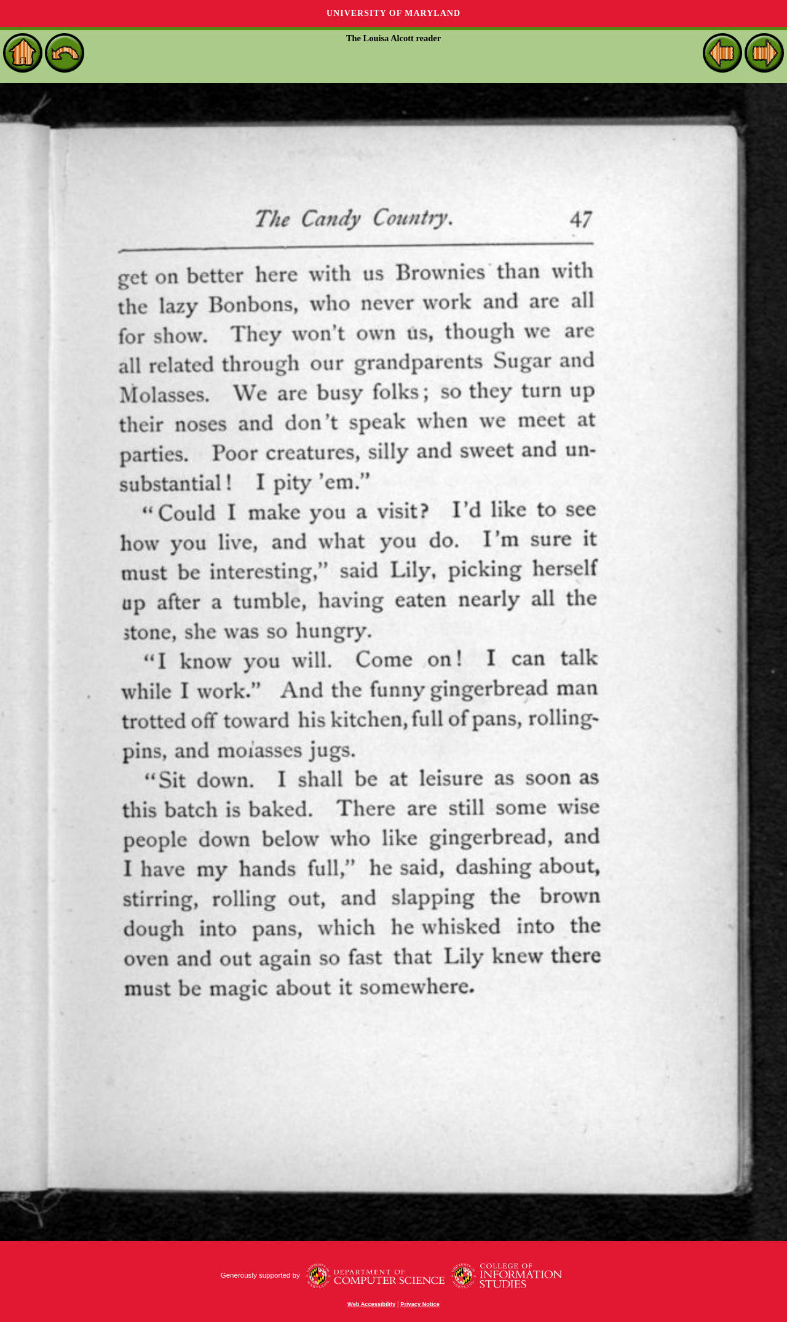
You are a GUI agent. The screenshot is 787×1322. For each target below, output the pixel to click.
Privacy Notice (420, 1304)
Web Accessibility (371, 1304)
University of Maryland (393, 13)
